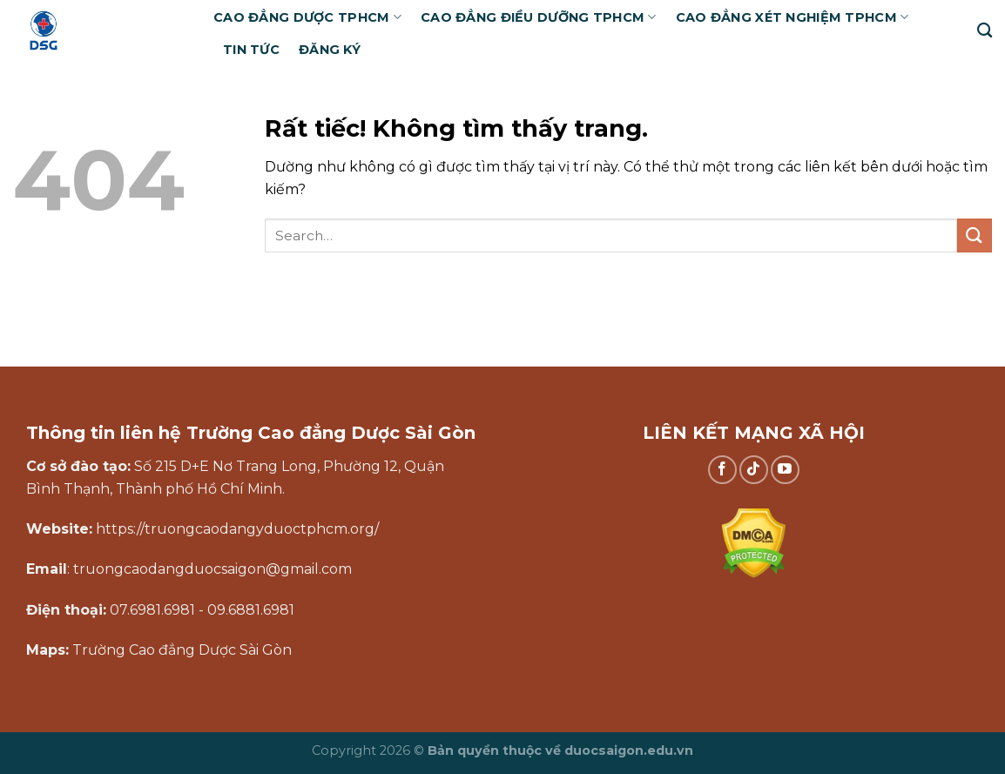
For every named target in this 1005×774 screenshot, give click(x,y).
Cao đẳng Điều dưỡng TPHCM (539, 17)
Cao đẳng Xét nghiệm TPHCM (792, 17)
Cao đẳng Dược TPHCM (307, 17)
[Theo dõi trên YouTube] (785, 469)
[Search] (984, 31)
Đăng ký (330, 49)
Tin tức (251, 49)
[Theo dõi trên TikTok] (753, 469)
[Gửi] (974, 235)
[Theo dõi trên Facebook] (722, 469)
